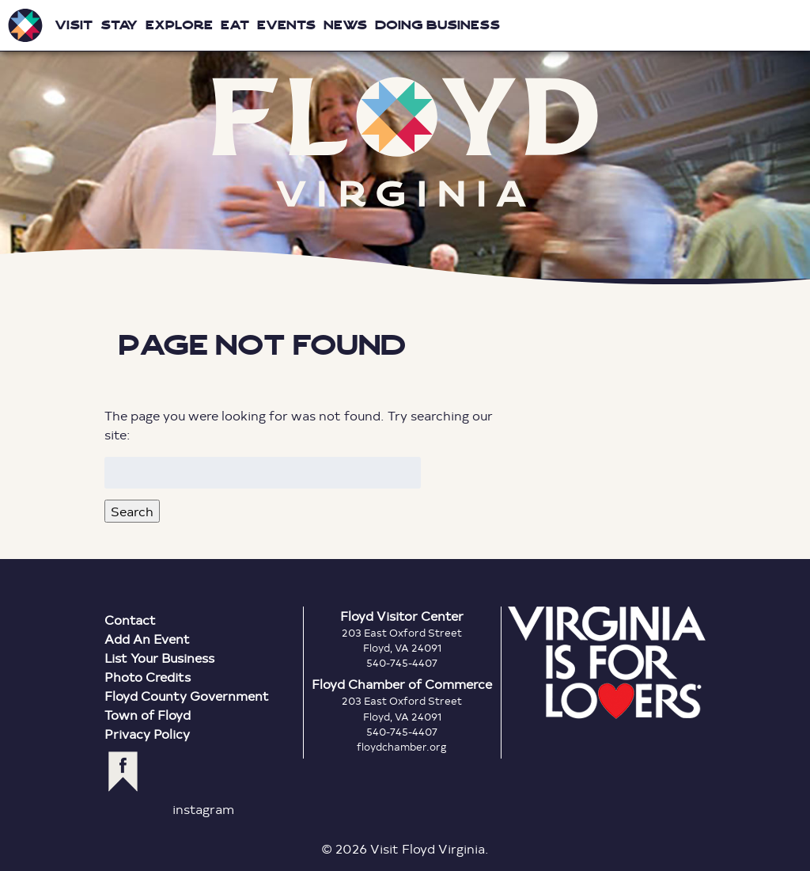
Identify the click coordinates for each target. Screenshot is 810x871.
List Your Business (159, 657)
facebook (123, 772)
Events (286, 24)
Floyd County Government (186, 696)
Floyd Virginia (405, 142)
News (345, 24)
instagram (203, 809)
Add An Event (147, 638)
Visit (74, 24)
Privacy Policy (147, 734)
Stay (119, 24)
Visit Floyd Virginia (25, 25)
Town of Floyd (147, 715)
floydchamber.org (402, 747)
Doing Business (437, 24)
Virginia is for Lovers (607, 663)
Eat (235, 24)
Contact (130, 619)
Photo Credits (147, 677)
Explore (179, 24)
